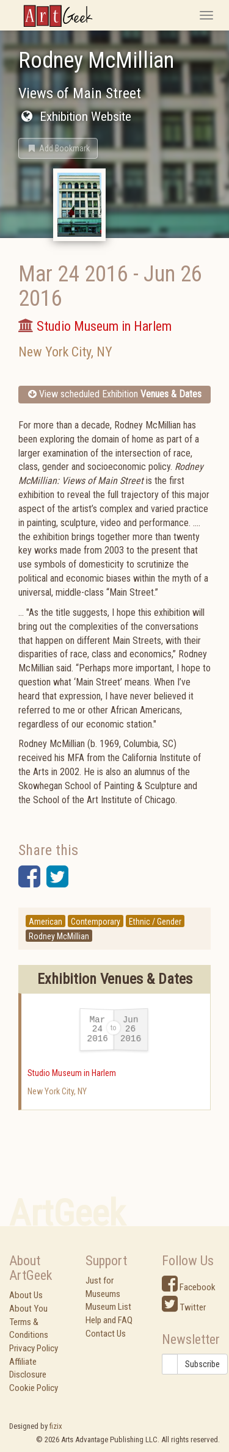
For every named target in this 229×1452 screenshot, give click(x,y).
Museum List (108, 1306)
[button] (58, 148)
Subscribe (202, 1364)
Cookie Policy (33, 1387)
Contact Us (105, 1333)
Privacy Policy (33, 1348)
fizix (55, 1426)
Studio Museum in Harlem (71, 1073)
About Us (26, 1295)
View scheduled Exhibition (115, 394)
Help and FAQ (109, 1320)
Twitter (184, 1307)
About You (28, 1308)
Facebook (189, 1287)
